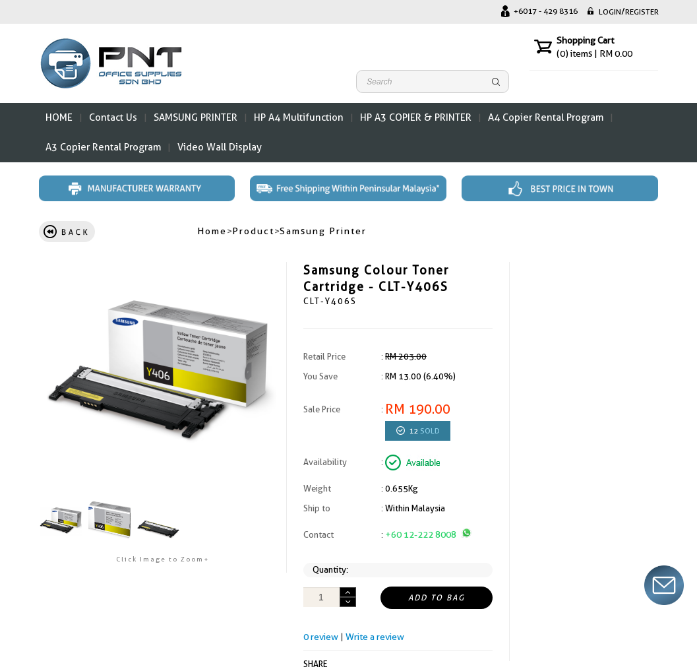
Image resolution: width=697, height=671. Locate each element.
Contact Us (113, 117)
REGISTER (642, 11)
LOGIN (610, 11)
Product (253, 231)
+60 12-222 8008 (428, 534)
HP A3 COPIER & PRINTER (415, 117)
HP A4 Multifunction (299, 117)
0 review (320, 636)
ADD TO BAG (436, 597)
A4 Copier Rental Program (545, 117)
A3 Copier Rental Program (103, 147)
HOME (59, 117)
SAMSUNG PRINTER (195, 117)
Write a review (375, 636)
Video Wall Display (219, 147)
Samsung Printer (323, 231)
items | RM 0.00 (594, 53)
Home (212, 231)
